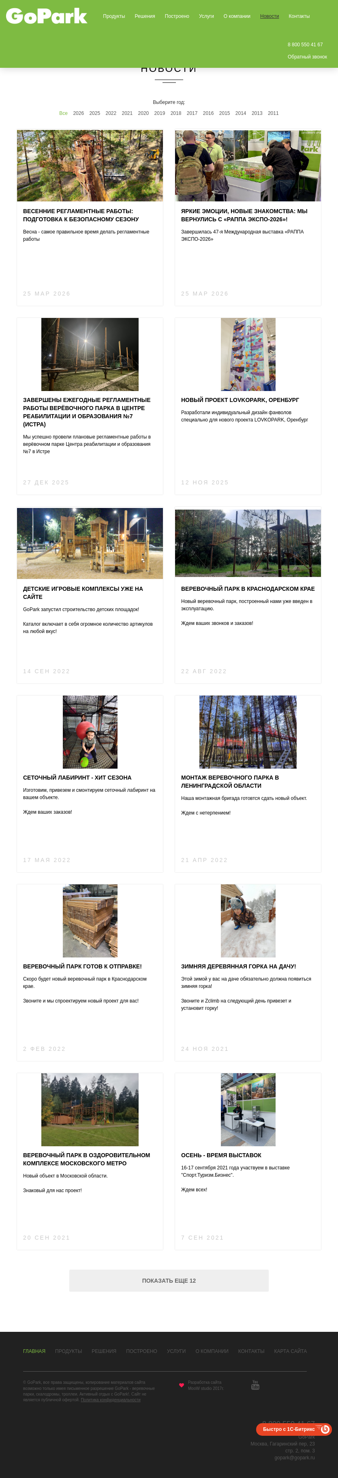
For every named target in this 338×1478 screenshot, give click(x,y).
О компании (237, 16)
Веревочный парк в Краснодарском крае (248, 589)
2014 (240, 113)
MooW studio (200, 1388)
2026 (78, 113)
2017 (192, 113)
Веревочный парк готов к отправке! (82, 966)
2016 (208, 113)
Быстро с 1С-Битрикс (289, 1429)
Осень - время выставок (221, 1155)
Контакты (299, 16)
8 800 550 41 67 (305, 45)
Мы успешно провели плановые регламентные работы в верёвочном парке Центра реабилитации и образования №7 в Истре (87, 444)
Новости (269, 16)
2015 (224, 113)
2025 (94, 113)
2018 (176, 113)
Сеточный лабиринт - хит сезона (77, 777)
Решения (145, 16)
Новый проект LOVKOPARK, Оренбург (240, 400)
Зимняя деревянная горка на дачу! (238, 966)
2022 (110, 113)
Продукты (114, 16)
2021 (127, 113)
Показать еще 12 (169, 1280)
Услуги (206, 16)
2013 (257, 113)
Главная (34, 1351)
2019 (159, 113)
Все (63, 113)
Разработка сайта (204, 1382)
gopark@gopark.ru (294, 1458)
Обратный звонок (307, 57)
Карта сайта (290, 1351)
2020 (143, 113)
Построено (177, 16)
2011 (273, 113)
